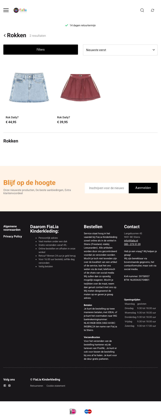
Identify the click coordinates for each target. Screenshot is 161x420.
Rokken (14, 35)
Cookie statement (56, 385)
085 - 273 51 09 (132, 244)
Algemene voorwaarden (12, 228)
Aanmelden (143, 188)
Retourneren (36, 385)
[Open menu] (6, 10)
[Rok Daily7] (29, 94)
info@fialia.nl (131, 240)
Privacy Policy (12, 236)
